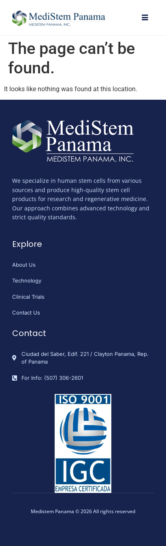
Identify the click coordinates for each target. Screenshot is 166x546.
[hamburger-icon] (145, 18)
